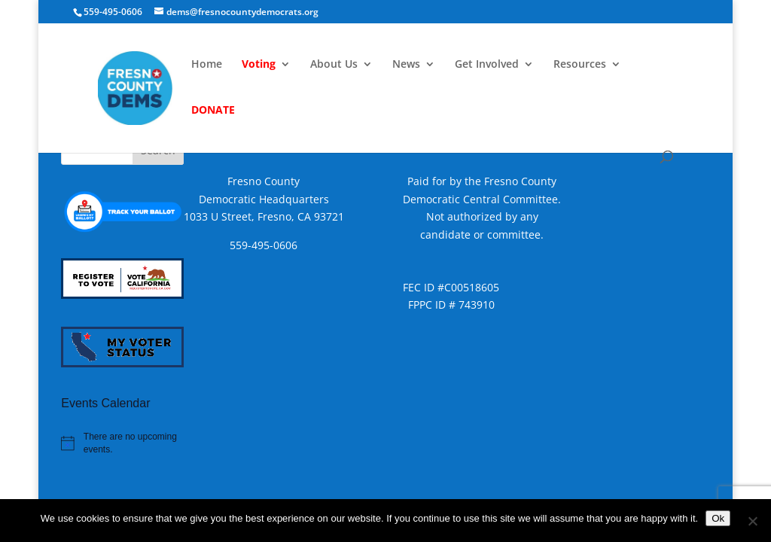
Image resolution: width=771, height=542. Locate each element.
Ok (718, 518)
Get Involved (487, 65)
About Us (334, 65)
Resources (579, 65)
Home (206, 65)
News (406, 65)
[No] (752, 520)
